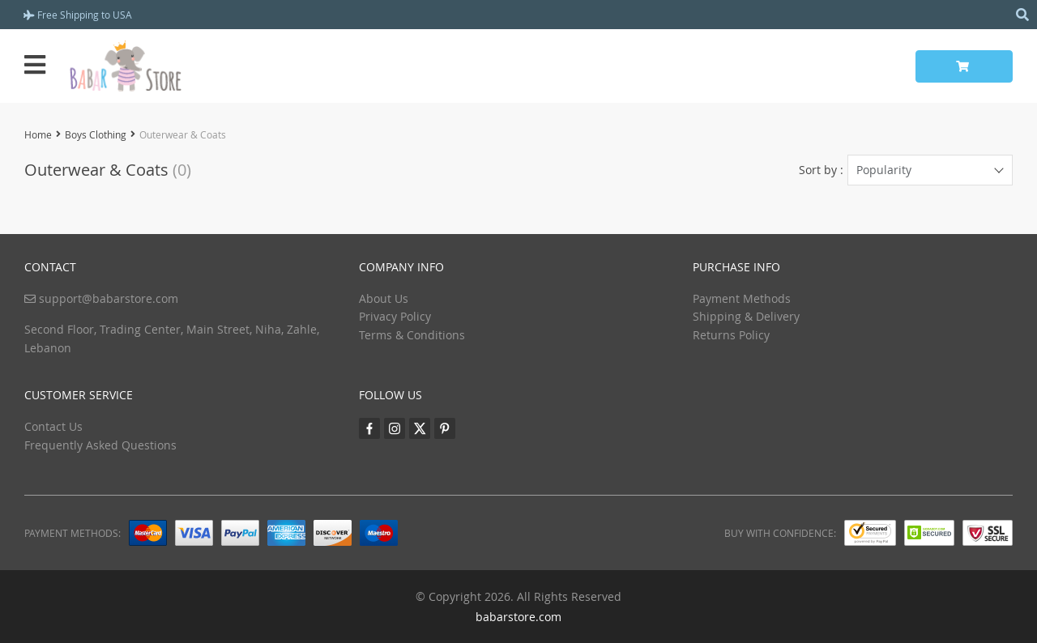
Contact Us (53, 426)
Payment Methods (742, 298)
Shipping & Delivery (746, 316)
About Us (383, 298)
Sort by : (821, 169)
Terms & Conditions (412, 335)
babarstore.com (518, 616)
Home (38, 134)
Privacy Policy (395, 316)
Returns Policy (731, 335)
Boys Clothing (95, 134)
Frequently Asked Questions (100, 445)
